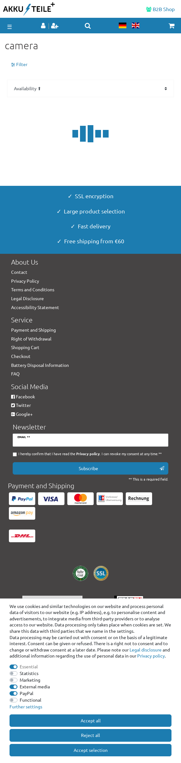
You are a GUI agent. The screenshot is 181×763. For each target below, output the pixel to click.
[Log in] (44, 26)
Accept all (91, 720)
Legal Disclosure (27, 298)
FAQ (15, 373)
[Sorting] (90, 88)
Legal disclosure (146, 649)
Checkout (20, 356)
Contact (19, 272)
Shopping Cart (25, 347)
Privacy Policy (25, 281)
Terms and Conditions (32, 289)
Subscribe (121, 468)
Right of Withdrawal (31, 338)
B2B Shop (160, 9)
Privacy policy (151, 655)
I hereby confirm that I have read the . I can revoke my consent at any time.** (90, 453)
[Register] (55, 26)
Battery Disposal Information (40, 365)
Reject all (90, 735)
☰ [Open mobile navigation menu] (9, 26)
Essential (29, 666)
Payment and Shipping (33, 330)
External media (35, 686)
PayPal (26, 693)
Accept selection (91, 750)
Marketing (30, 680)
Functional (30, 700)
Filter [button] (19, 64)
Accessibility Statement (35, 307)
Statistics (29, 673)
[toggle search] (88, 26)
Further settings (26, 706)
